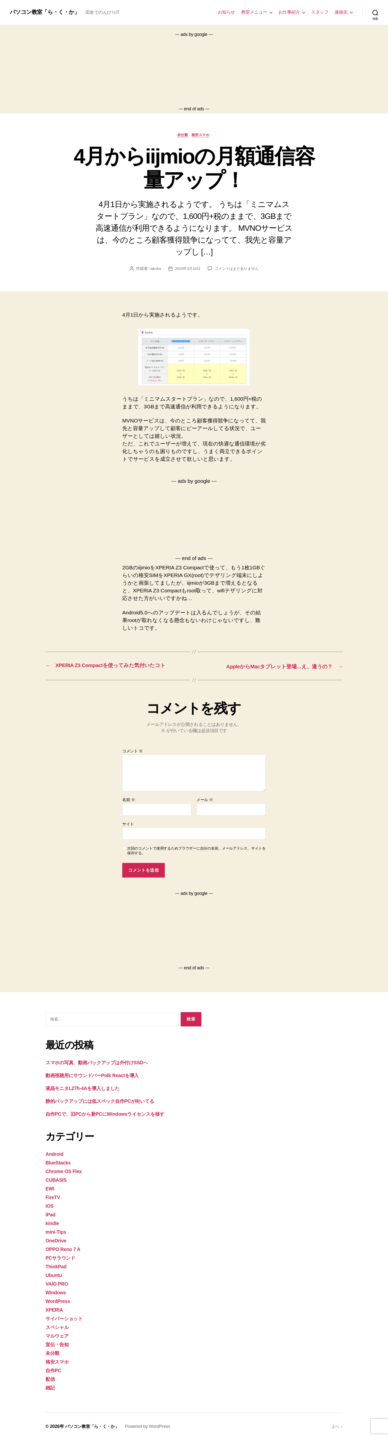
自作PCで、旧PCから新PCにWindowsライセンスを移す (112, 1114)
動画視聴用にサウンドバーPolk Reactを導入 (98, 1076)
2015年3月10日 (186, 269)
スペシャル (59, 1324)
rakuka (153, 269)
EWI (50, 1188)
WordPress (59, 1299)
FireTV (53, 1196)
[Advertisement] (194, 71)
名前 (128, 800)
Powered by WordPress (150, 1422)
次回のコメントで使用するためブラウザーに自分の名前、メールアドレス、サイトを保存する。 (196, 851)
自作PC (54, 1367)
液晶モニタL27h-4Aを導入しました (87, 1088)
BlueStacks (59, 1162)
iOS (50, 1205)
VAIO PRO (58, 1282)
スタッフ (319, 12)
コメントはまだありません (237, 269)
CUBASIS (57, 1179)
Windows (57, 1290)
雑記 (51, 1384)
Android (55, 1154)
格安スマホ (202, 135)
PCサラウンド (62, 1256)
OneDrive (57, 1239)
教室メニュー (254, 12)
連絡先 (341, 12)
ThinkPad (57, 1265)
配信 (51, 1376)
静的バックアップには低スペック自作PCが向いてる (108, 1101)
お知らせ (226, 12)
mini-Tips (57, 1230)
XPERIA (55, 1307)
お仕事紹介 (289, 12)
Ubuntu (54, 1273)
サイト (128, 824)
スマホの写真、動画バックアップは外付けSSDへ (104, 1063)
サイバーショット (67, 1316)
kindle (53, 1222)
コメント (132, 751)
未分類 (182, 135)
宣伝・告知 (58, 1341)
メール (204, 800)
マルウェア (59, 1333)
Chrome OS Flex (65, 1171)
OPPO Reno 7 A (64, 1248)
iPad (51, 1213)
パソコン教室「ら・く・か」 (48, 12)
